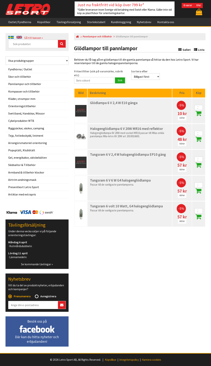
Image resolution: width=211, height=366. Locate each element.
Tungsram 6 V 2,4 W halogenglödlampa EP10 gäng (128, 154)
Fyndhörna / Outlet (20, 69)
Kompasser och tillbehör (24, 91)
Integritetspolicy (129, 359)
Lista (199, 49)
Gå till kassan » (33, 38)
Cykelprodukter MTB (21, 121)
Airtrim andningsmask (22, 180)
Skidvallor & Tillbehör (22, 165)
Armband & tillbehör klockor (26, 172)
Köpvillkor (43, 22)
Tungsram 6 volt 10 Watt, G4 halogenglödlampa (126, 206)
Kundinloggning (121, 22)
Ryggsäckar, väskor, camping (26, 128)
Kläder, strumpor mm (21, 99)
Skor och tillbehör (19, 76)
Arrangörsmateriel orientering (27, 143)
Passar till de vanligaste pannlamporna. (112, 184)
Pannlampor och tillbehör (24, 84)
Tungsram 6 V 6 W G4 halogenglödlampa (120, 180)
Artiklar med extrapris (22, 194)
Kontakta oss (165, 22)
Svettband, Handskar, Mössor (26, 113)
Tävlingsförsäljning (68, 22)
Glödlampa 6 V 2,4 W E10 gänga (113, 103)
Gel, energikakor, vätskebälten (27, 157)
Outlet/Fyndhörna (19, 22)
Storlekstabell (96, 22)
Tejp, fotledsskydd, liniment (25, 135)
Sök (120, 80)
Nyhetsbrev (144, 22)
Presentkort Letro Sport (23, 187)
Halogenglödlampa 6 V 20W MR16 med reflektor (126, 128)
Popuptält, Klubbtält (21, 150)
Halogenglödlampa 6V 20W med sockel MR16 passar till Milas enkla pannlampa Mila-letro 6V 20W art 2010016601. (127, 134)
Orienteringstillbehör (22, 106)
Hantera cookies (151, 359)
